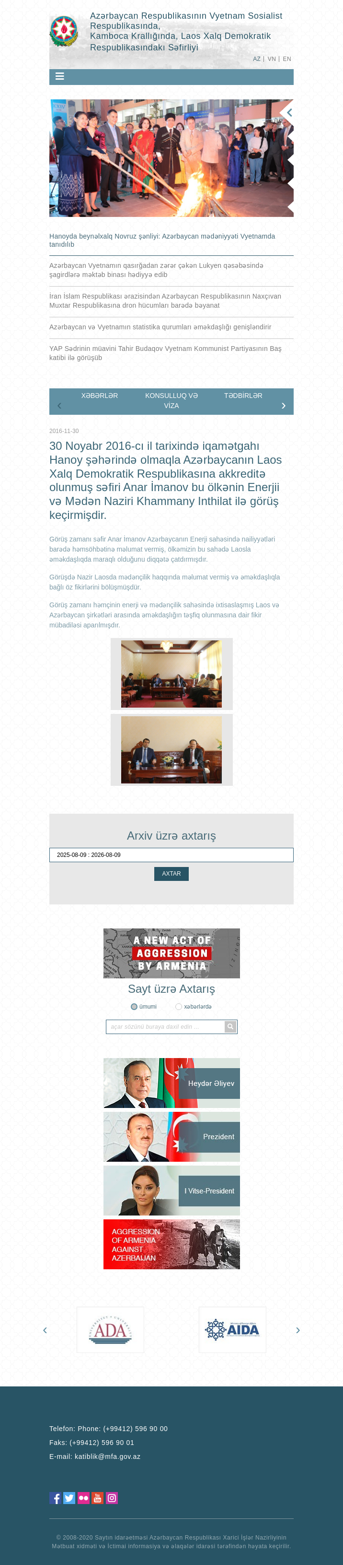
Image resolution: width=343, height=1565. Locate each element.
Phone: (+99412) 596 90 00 (123, 1429)
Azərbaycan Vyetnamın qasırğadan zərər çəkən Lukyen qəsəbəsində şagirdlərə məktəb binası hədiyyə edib (156, 270)
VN (272, 59)
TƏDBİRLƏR (243, 395)
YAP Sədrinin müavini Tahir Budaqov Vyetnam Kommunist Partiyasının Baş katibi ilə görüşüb (165, 353)
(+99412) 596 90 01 (101, 1442)
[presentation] (59, 404)
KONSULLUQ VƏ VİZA (171, 400)
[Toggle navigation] (59, 76)
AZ (257, 59)
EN (287, 59)
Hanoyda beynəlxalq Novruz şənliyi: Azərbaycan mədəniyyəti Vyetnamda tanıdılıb (162, 240)
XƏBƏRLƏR (99, 395)
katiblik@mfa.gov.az (108, 1456)
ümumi (148, 1006)
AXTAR (171, 873)
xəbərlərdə (198, 1006)
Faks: (92, 1442)
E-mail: (95, 1456)
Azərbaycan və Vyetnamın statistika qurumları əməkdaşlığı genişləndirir (160, 327)
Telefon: (108, 1429)
